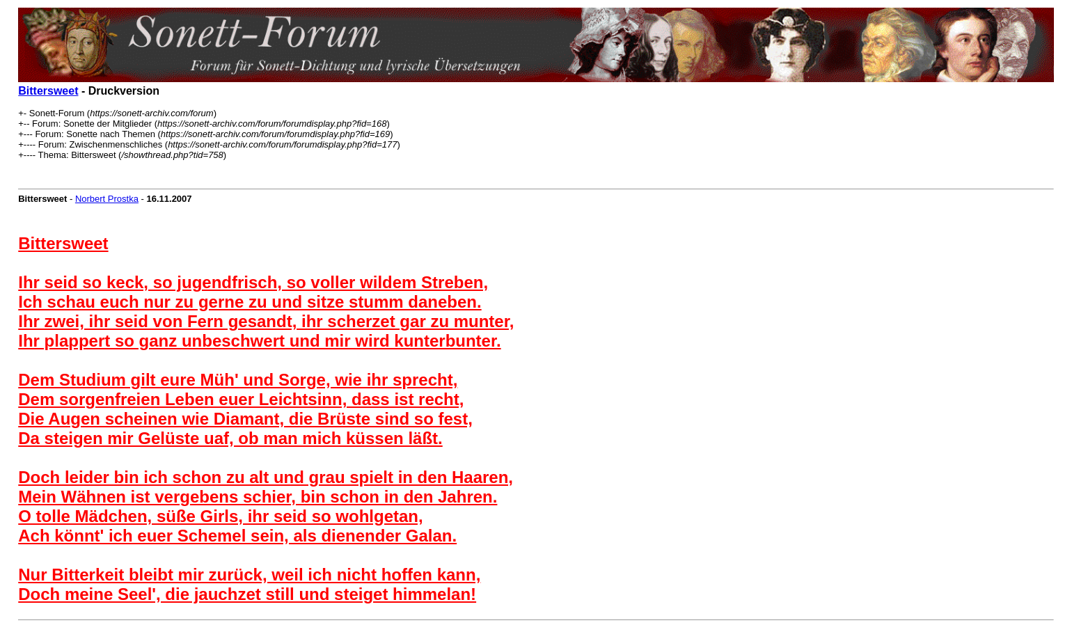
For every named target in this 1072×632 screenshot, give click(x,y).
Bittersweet (48, 91)
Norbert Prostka (107, 198)
